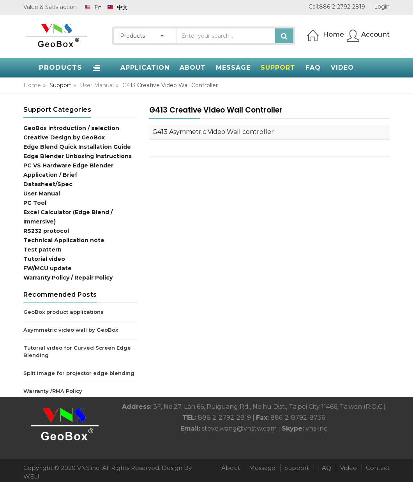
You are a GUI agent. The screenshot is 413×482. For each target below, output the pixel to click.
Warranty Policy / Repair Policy (68, 277)
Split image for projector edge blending (78, 373)
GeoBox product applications (63, 312)
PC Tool (34, 202)
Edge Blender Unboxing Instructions (77, 156)
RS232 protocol (46, 230)
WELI (31, 476)
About (230, 467)
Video (348, 467)
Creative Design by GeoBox (64, 137)
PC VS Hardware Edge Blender (68, 165)
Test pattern (42, 249)
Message (262, 467)
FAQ (324, 467)
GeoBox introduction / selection (71, 128)
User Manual (97, 85)
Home (32, 85)
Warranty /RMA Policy (52, 391)
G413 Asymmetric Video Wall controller (213, 131)
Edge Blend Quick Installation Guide (77, 146)
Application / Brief (50, 174)
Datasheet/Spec (47, 184)
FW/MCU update (47, 268)
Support (296, 467)
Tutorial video (44, 258)
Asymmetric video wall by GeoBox (70, 330)
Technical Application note (63, 240)
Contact (378, 467)
